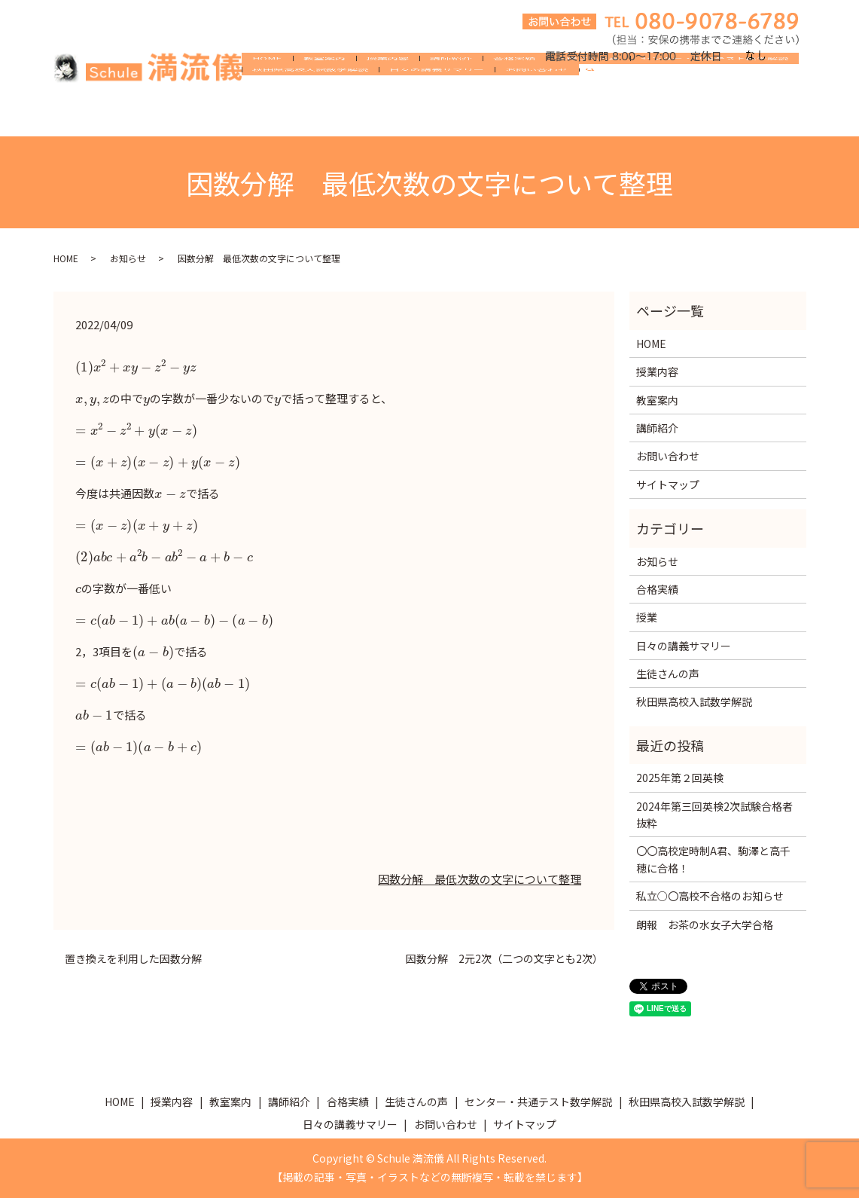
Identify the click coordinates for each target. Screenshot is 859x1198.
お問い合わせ (536, 116)
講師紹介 (451, 91)
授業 (646, 617)
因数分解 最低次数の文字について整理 (479, 879)
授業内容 (388, 91)
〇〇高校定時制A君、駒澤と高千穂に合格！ (713, 859)
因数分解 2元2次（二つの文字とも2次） (504, 959)
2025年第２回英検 (679, 777)
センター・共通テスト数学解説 (714, 91)
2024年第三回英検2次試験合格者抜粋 (714, 814)
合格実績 (514, 91)
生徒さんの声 (588, 91)
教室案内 (324, 91)
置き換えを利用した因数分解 (133, 959)
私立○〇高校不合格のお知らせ (710, 895)
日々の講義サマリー (436, 116)
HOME (267, 91)
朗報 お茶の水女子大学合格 (704, 924)
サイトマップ (667, 484)
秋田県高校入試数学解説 (310, 116)
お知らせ (128, 258)
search (596, 116)
